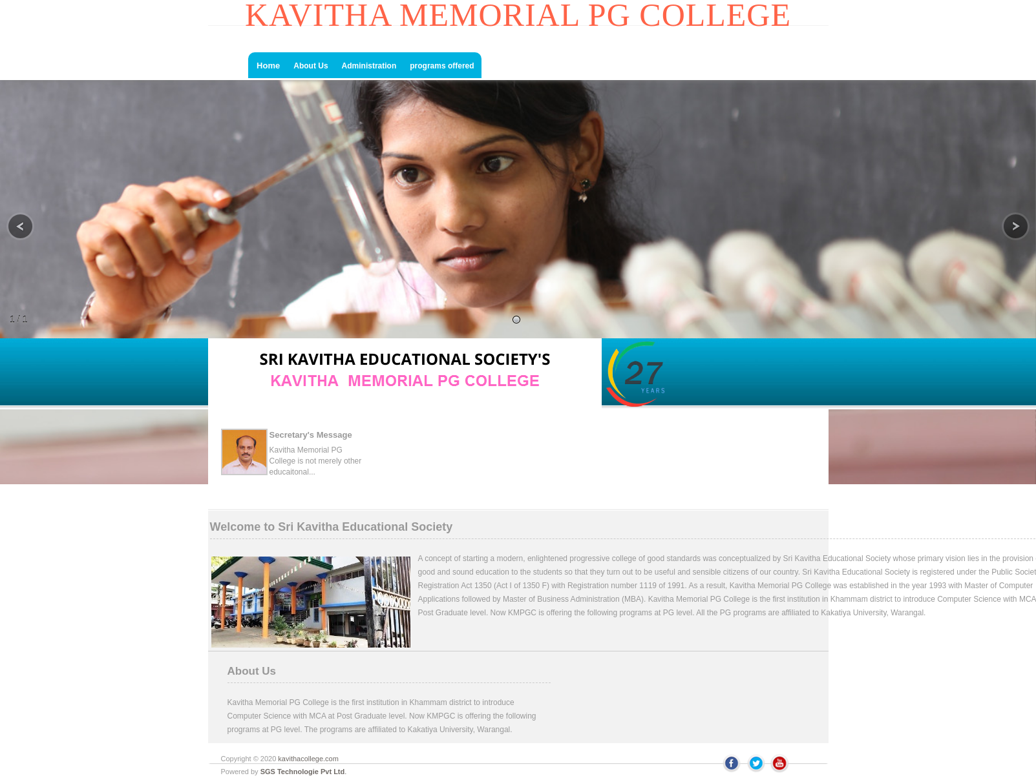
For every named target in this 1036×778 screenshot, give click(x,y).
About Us (310, 65)
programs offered (442, 65)
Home (267, 65)
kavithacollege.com (308, 759)
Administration (369, 65)
